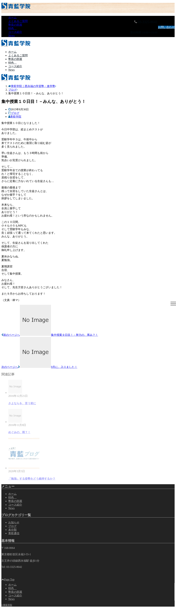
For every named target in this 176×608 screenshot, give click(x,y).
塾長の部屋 (15, 24)
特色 (12, 28)
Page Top (7, 580)
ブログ (15, 113)
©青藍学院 (6, 605)
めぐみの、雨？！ (19, 432)
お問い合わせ (166, 27)
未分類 (12, 529)
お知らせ (13, 522)
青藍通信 (13, 533)
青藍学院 (15, 116)
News (11, 35)
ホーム (12, 17)
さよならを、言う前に (22, 403)
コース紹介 (15, 32)
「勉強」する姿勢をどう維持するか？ (31, 478)
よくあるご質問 (18, 21)
